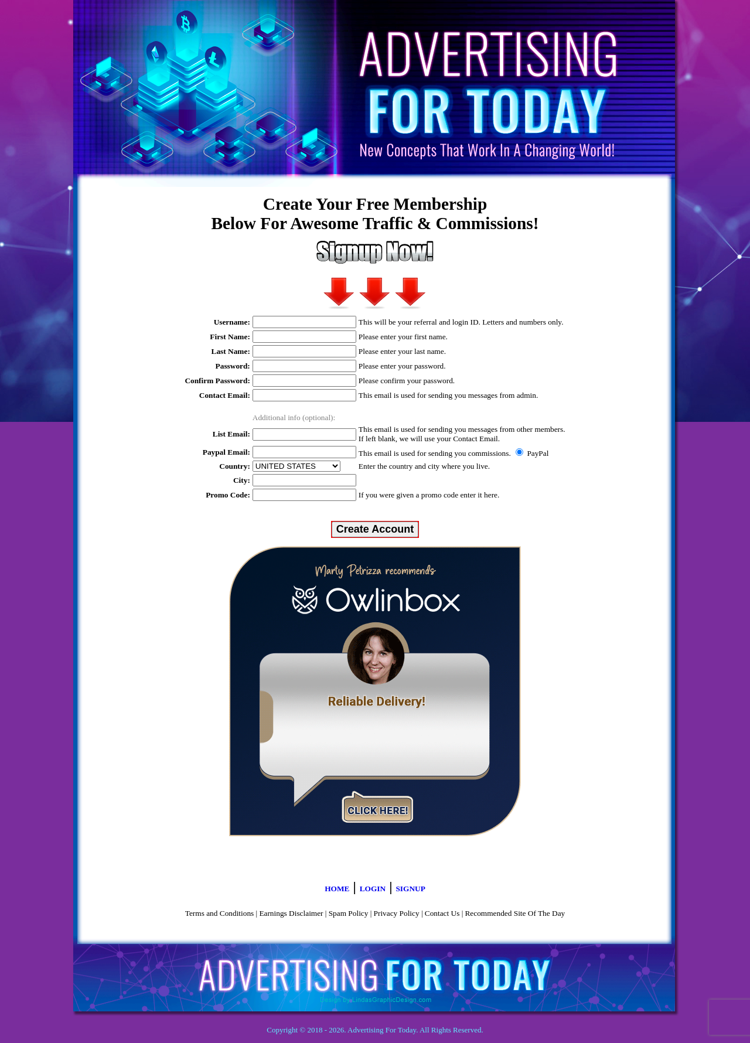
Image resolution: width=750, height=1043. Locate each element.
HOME (337, 888)
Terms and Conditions (219, 913)
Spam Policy (349, 913)
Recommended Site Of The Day (515, 913)
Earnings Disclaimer (291, 913)
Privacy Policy (397, 913)
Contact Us (442, 913)
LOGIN (373, 888)
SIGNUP (410, 888)
